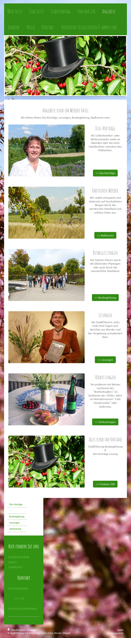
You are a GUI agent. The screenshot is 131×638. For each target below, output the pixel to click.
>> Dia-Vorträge (105, 173)
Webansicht (117, 632)
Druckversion (17, 629)
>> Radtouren (105, 235)
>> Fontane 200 (105, 484)
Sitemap (31, 629)
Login (120, 629)
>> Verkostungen (105, 421)
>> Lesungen (105, 359)
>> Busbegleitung (105, 297)
